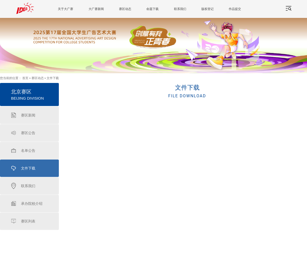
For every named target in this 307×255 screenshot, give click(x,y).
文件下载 (53, 78)
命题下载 (152, 9)
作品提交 (235, 9)
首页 (25, 78)
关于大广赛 (65, 9)
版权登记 (207, 9)
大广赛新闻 (96, 9)
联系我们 (180, 9)
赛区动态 (125, 9)
